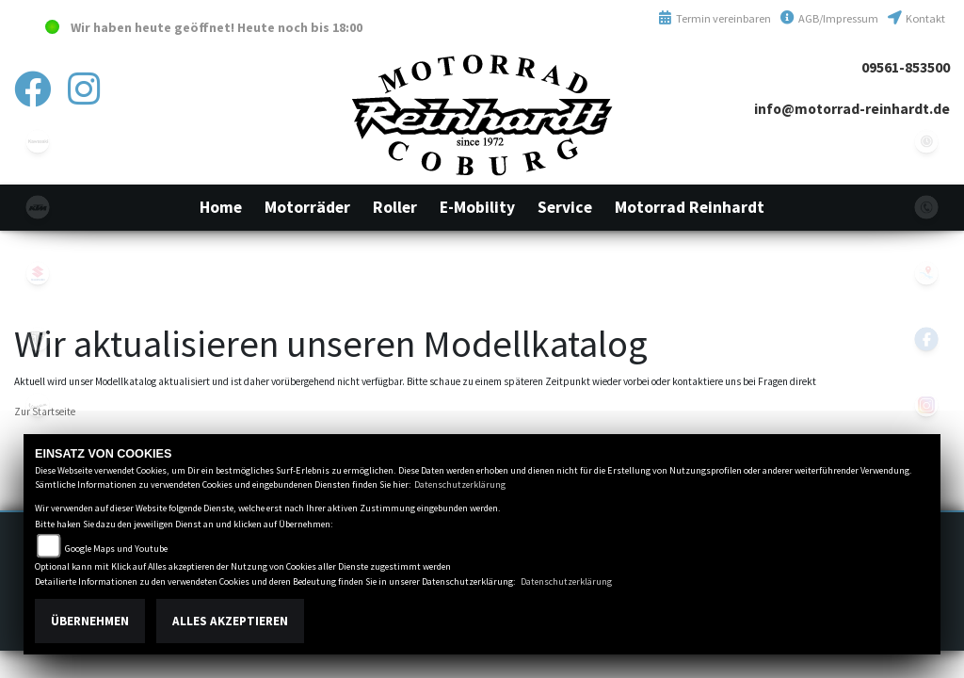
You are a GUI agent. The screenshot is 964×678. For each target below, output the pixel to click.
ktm (37, 207)
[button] (307, 207)
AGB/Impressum (829, 18)
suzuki (37, 273)
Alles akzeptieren (230, 621)
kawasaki (37, 141)
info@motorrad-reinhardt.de (852, 109)
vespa (37, 405)
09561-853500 (905, 67)
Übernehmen (90, 621)
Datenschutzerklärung (460, 484)
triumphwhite (37, 339)
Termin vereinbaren (714, 18)
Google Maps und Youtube (116, 548)
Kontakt (916, 18)
